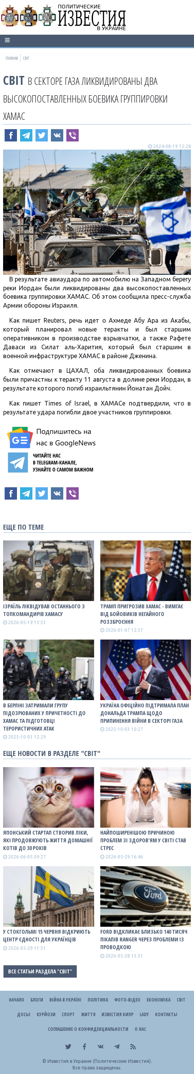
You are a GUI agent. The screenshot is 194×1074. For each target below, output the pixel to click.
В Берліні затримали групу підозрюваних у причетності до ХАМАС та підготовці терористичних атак (44, 717)
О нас (140, 1029)
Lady (144, 1014)
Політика (98, 1000)
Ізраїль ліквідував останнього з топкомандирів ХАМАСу (44, 610)
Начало (16, 1000)
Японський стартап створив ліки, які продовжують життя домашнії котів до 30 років (48, 840)
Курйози (46, 1014)
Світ (14, 80)
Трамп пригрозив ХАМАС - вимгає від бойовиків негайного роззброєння (141, 614)
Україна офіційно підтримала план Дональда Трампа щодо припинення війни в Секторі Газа (144, 713)
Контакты (166, 1014)
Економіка (158, 1000)
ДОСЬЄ (23, 1014)
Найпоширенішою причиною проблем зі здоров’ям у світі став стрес (143, 840)
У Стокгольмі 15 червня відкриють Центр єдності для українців (46, 935)
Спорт (68, 1014)
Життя (88, 1014)
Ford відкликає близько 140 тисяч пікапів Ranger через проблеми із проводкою (143, 939)
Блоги (36, 1000)
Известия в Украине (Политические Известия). (99, 1061)
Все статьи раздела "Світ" (40, 971)
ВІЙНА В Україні (65, 1000)
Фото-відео (127, 1000)
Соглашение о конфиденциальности (88, 1029)
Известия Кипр (117, 1014)
